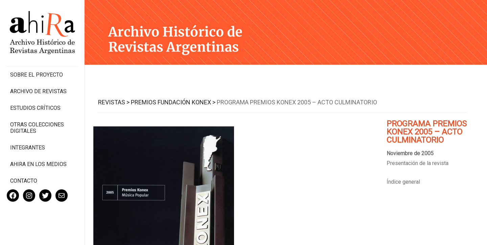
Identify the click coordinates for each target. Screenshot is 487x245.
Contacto (23, 181)
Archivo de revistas (38, 91)
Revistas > (114, 102)
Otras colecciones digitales (37, 127)
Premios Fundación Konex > (173, 102)
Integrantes (27, 147)
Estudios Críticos (35, 108)
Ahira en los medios (38, 164)
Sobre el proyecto (36, 75)
